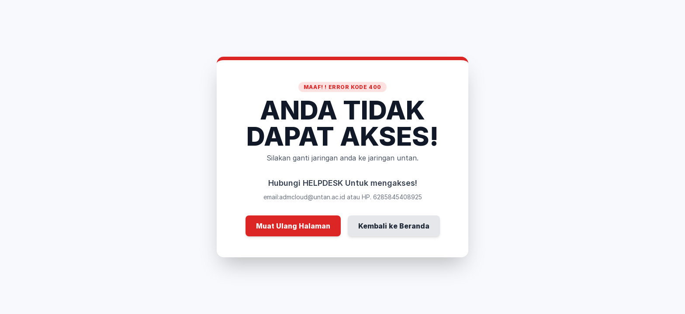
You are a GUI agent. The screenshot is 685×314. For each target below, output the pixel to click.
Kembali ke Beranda (393, 226)
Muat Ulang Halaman (293, 226)
